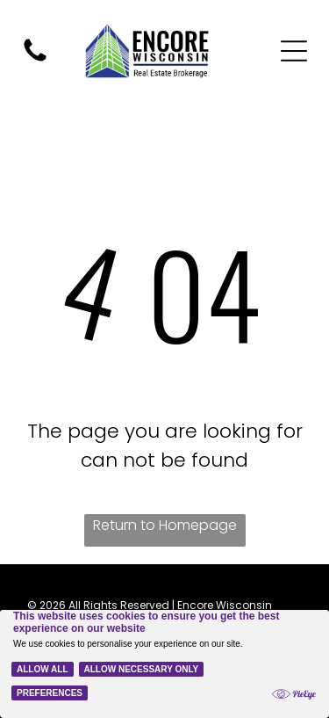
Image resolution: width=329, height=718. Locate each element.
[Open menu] (294, 51)
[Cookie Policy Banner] (164, 664)
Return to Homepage (165, 525)
